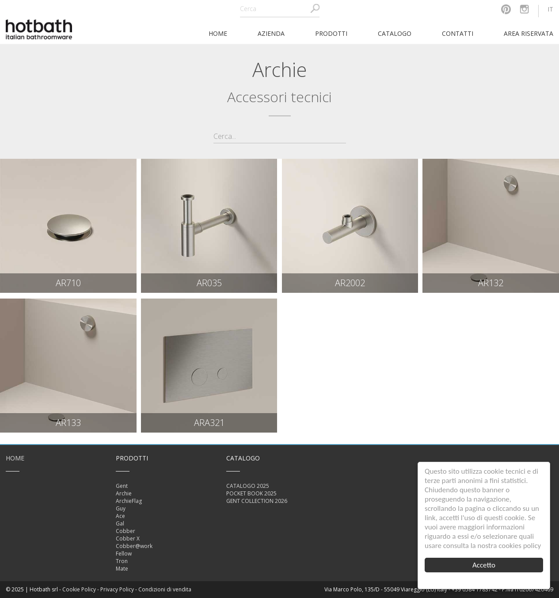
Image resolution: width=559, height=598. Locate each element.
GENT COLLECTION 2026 (256, 501)
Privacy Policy (117, 589)
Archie (124, 493)
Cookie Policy (79, 589)
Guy (120, 508)
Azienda (271, 33)
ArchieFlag (129, 501)
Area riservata (528, 33)
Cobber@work (134, 546)
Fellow (124, 553)
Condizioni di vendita (164, 589)
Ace (120, 516)
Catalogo (394, 33)
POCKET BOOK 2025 (251, 493)
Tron (122, 561)
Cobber (125, 531)
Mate (122, 568)
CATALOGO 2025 (247, 486)
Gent (122, 486)
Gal (120, 523)
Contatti (457, 33)
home (218, 33)
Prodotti (331, 33)
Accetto (483, 565)
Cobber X (128, 538)
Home (15, 458)
